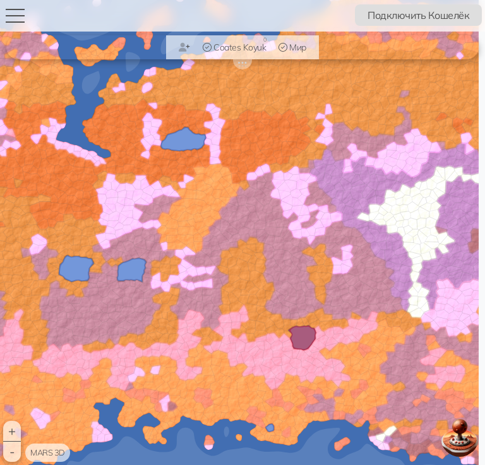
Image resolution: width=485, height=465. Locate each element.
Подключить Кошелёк (418, 15)
